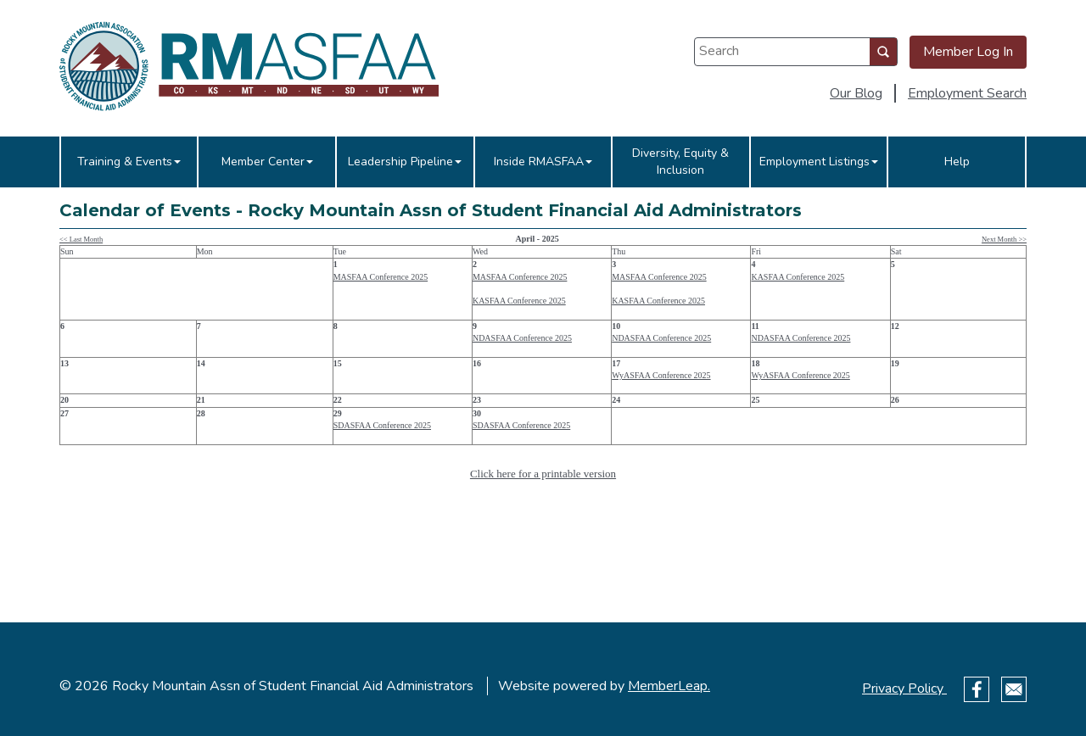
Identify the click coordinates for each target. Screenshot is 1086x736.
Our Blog (856, 93)
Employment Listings (818, 161)
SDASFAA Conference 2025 (382, 425)
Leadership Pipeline (405, 161)
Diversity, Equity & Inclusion (680, 161)
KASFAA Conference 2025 (519, 300)
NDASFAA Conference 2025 (522, 338)
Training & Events (129, 161)
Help (957, 161)
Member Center (267, 161)
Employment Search (967, 93)
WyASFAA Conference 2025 (661, 375)
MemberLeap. (669, 686)
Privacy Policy (904, 688)
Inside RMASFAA (543, 161)
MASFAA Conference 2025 (380, 277)
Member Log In (968, 51)
